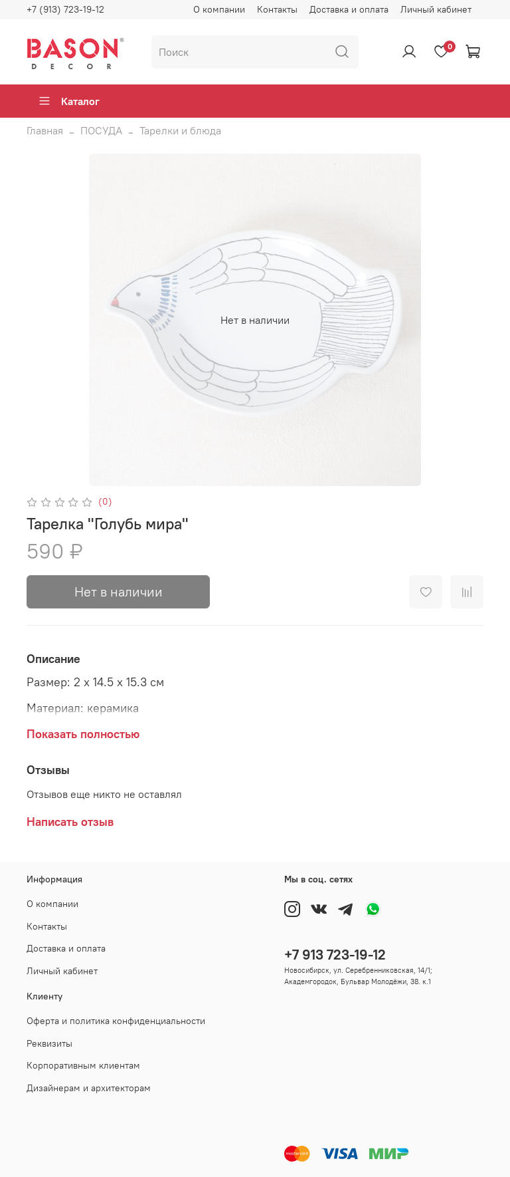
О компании (219, 9)
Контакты (277, 9)
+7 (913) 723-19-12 (65, 9)
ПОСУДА (101, 130)
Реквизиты (49, 1043)
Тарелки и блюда (180, 130)
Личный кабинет (435, 9)
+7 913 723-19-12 (335, 955)
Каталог (69, 101)
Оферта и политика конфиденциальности (116, 1021)
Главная (45, 130)
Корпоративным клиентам (83, 1065)
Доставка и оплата (348, 9)
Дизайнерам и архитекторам (89, 1088)
